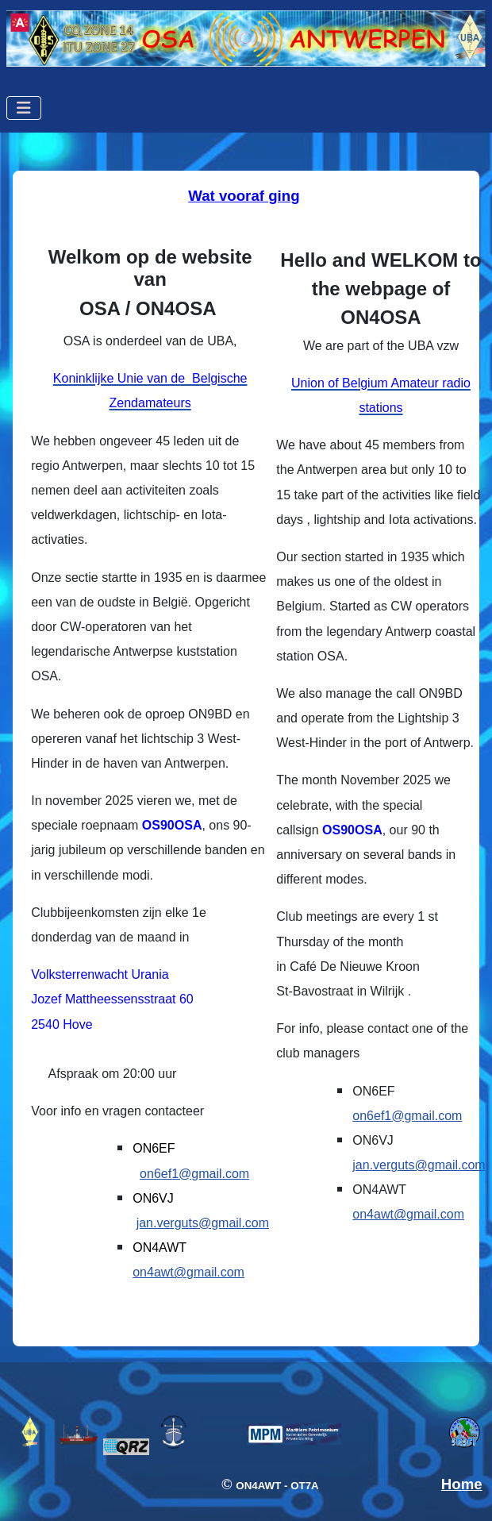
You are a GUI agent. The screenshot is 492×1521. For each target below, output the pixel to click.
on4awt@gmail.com (188, 1272)
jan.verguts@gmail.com (202, 1223)
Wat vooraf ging (243, 195)
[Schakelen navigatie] (23, 108)
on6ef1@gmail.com (194, 1173)
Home (461, 1484)
